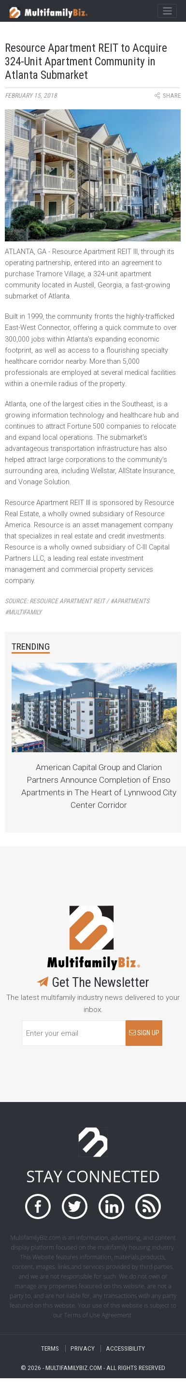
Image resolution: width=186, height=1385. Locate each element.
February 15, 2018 (31, 95)
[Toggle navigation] (166, 11)
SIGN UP (144, 1033)
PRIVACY (83, 1348)
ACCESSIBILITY (125, 1348)
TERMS (50, 1348)
